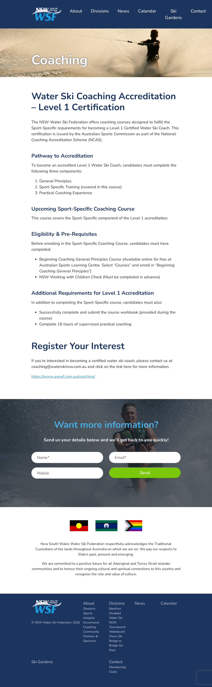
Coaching (89, 627)
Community (91, 631)
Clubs (113, 671)
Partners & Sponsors (90, 638)
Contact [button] (198, 11)
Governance (91, 622)
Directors (89, 608)
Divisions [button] (100, 11)
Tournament (117, 627)
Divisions (117, 603)
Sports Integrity (89, 615)
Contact (115, 661)
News (123, 11)
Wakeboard (117, 631)
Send (145, 473)
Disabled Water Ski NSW (115, 617)
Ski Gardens (173, 14)
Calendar (147, 11)
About (88, 603)
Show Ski (115, 636)
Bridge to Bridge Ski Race (116, 645)
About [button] (76, 11)
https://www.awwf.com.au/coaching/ (63, 376)
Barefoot (115, 608)
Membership (117, 667)
